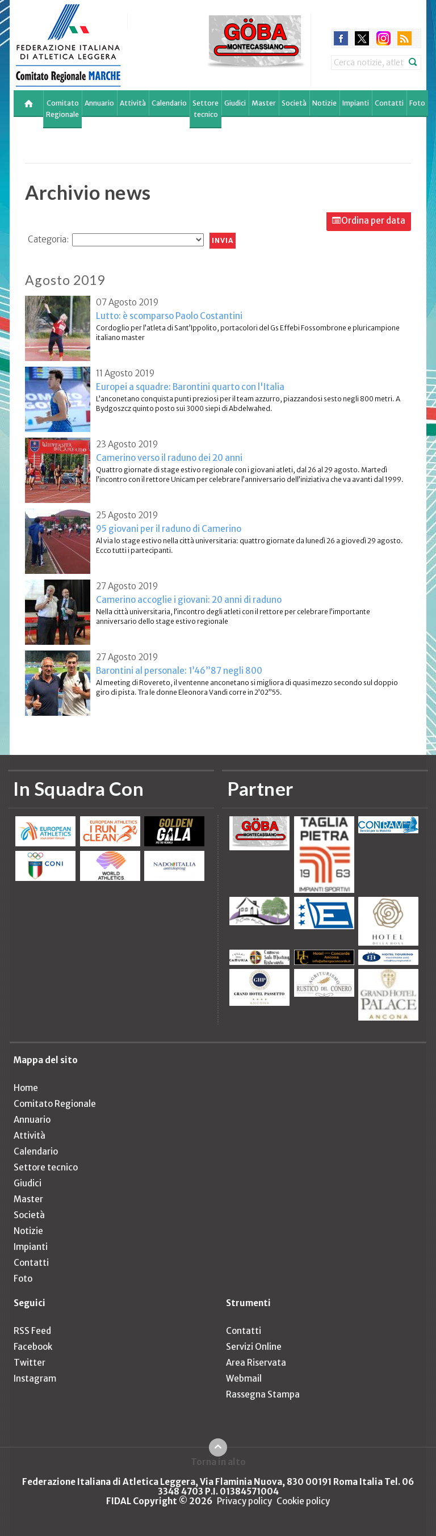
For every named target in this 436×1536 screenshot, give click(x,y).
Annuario (99, 103)
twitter (362, 38)
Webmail (244, 1378)
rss (404, 38)
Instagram (35, 1378)
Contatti (389, 103)
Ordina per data (373, 220)
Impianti (355, 103)
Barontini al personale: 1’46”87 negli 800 (179, 670)
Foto (417, 103)
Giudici (235, 103)
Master (263, 103)
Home (26, 1087)
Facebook (33, 1346)
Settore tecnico (205, 109)
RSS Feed (32, 1330)
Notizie (324, 103)
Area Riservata (256, 1362)
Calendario (169, 103)
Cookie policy (303, 1501)
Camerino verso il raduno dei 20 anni (169, 457)
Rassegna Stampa (263, 1394)
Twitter (29, 1362)
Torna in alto (218, 1462)
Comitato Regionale (62, 109)
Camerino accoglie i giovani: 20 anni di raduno (189, 599)
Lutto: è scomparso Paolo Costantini (169, 315)
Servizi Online (254, 1346)
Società (294, 103)
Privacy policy (244, 1501)
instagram (383, 38)
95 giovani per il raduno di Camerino (168, 528)
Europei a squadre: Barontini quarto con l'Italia (190, 386)
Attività (133, 103)
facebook (341, 38)
